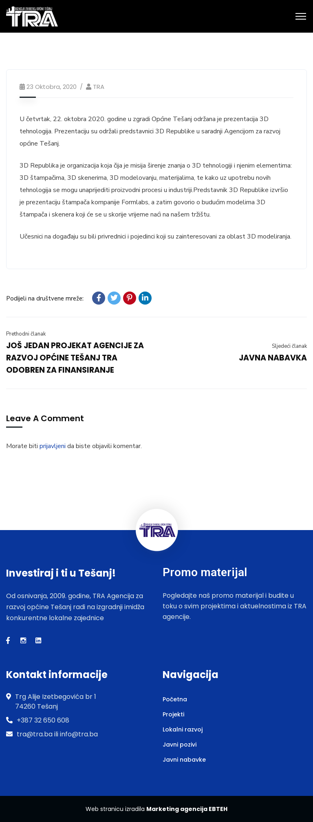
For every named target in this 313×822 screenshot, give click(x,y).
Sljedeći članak (289, 346)
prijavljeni (53, 446)
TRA (98, 86)
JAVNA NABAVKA (273, 357)
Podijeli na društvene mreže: (45, 298)
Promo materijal (205, 572)
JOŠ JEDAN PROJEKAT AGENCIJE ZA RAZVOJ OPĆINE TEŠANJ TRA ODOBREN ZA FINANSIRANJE (75, 358)
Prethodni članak (26, 334)
